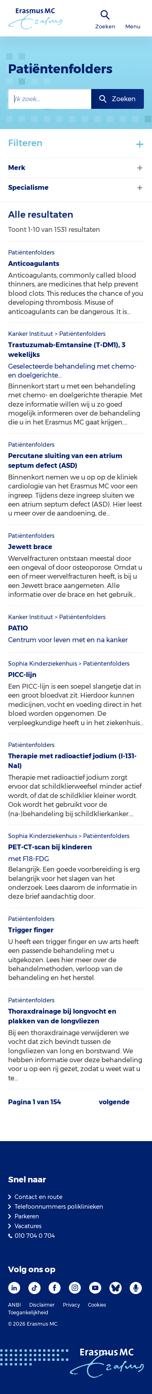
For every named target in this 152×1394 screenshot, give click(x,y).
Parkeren (27, 1216)
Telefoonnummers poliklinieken (59, 1206)
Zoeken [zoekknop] (124, 99)
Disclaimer (42, 1305)
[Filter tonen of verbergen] (139, 168)
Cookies (97, 1305)
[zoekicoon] (105, 15)
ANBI (14, 1305)
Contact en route (38, 1197)
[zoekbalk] (49, 99)
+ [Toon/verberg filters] (140, 144)
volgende (114, 1102)
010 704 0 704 (35, 1235)
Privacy (71, 1305)
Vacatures (28, 1226)
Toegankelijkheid (28, 1312)
